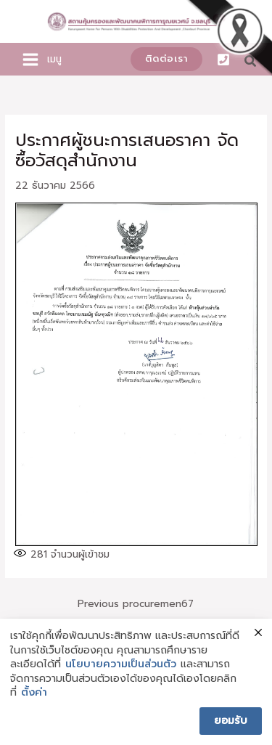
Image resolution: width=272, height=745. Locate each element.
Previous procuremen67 (136, 603)
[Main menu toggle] (31, 59)
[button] (166, 59)
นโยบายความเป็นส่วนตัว (120, 664)
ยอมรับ (230, 720)
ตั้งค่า (34, 692)
